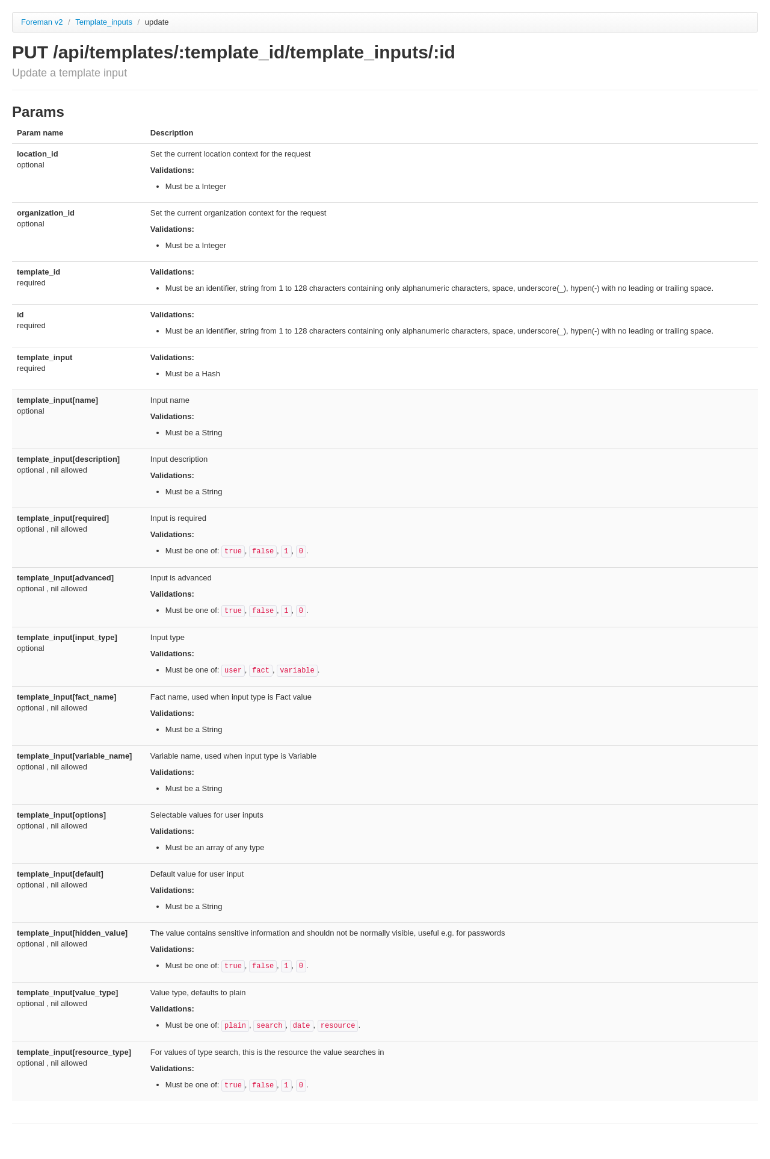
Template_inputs (104, 21)
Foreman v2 (42, 21)
